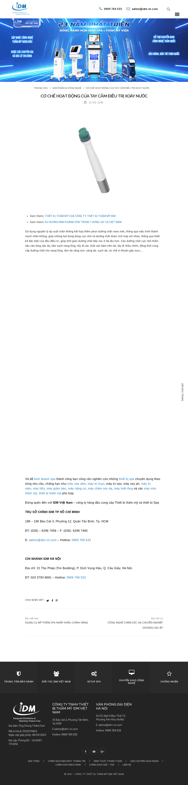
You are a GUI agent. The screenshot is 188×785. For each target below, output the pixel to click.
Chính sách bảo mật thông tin (66, 761)
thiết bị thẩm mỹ (50, 493)
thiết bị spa (126, 479)
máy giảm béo (56, 488)
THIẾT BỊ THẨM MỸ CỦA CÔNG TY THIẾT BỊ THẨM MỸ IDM (80, 216)
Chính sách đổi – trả (101, 765)
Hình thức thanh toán (108, 761)
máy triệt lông (123, 488)
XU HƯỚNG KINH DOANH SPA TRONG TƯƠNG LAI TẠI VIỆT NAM (83, 222)
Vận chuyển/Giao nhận (144, 761)
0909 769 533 (109, 9)
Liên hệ (127, 765)
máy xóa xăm (76, 483)
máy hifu (39, 488)
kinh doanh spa (44, 479)
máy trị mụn (96, 483)
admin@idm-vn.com (142, 9)
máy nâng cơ (77, 488)
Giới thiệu (34, 761)
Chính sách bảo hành (68, 765)
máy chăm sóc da (100, 488)
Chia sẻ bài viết (35, 600)
